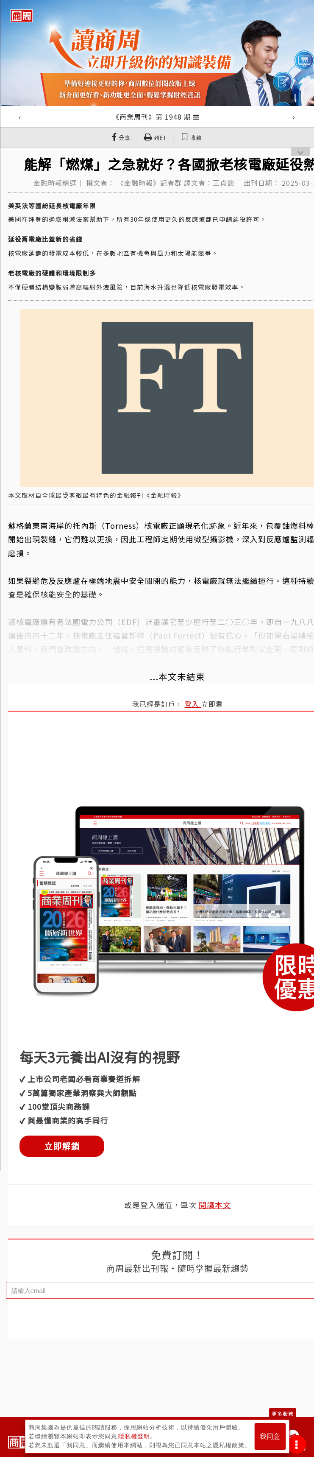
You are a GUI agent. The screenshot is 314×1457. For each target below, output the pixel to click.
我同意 (270, 1436)
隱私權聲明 (134, 1436)
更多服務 (283, 1413)
